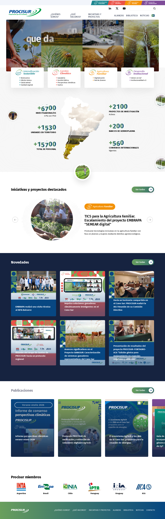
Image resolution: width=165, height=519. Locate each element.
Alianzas (119, 15)
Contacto (150, 510)
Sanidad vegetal (27, 85)
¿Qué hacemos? (75, 15)
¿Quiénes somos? (55, 15)
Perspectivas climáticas (66, 83)
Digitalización (99, 78)
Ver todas (144, 262)
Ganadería (61, 78)
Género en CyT (136, 78)
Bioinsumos (25, 78)
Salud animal (26, 83)
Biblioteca (132, 15)
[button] (15, 220)
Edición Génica (26, 80)
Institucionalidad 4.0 (138, 80)
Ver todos (144, 189)
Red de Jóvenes (100, 80)
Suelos (60, 85)
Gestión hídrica (63, 80)
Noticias (144, 15)
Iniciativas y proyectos (94, 15)
